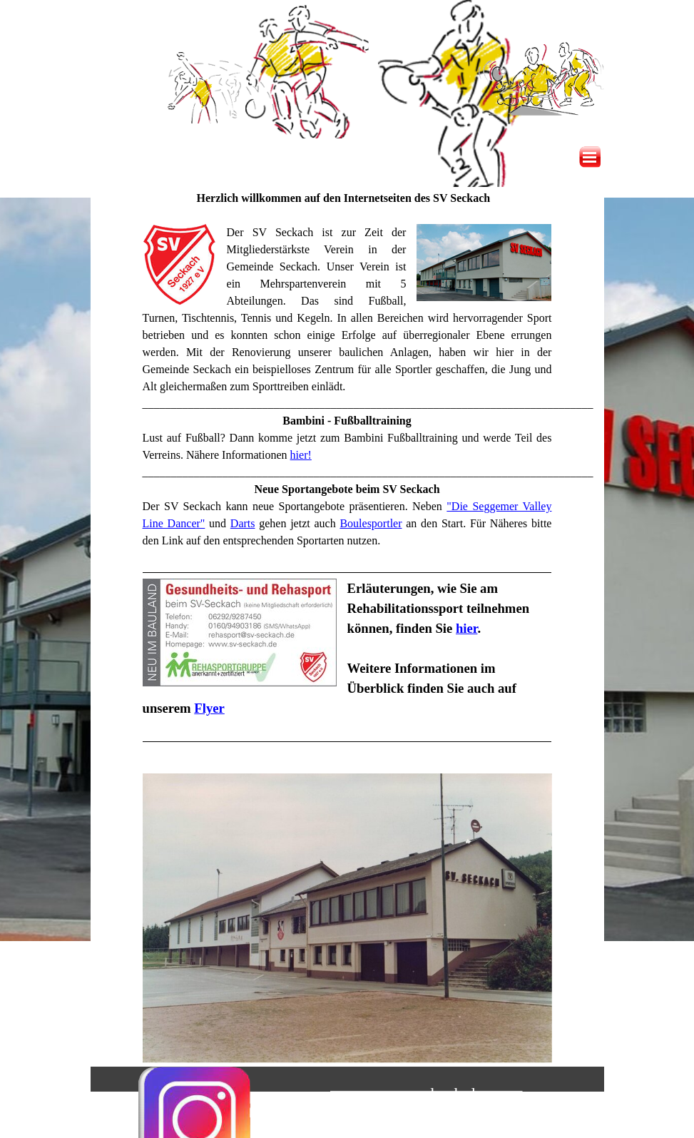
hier (466, 628)
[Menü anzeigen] (590, 157)
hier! (301, 455)
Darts (242, 523)
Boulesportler (371, 523)
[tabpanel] (347, 477)
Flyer (209, 708)
